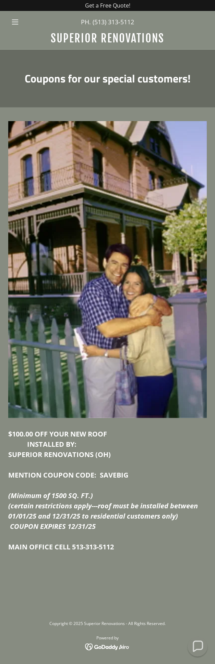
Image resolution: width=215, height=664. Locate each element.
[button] (23, 22)
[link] (107, 38)
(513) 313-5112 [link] (113, 22)
